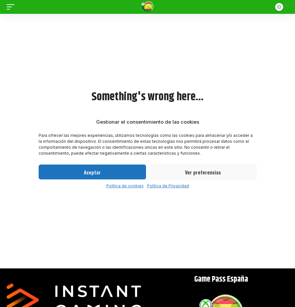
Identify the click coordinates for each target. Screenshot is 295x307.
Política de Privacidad (168, 185)
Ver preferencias (203, 172)
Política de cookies (125, 185)
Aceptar (92, 172)
